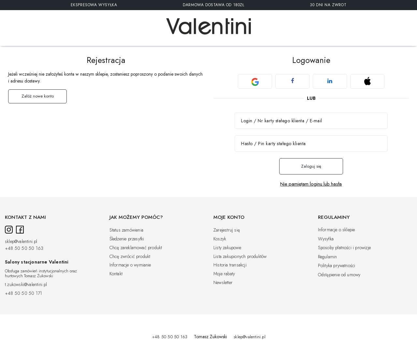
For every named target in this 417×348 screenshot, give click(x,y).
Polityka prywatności (336, 265)
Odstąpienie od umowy (339, 275)
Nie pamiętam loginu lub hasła (311, 184)
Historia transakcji (230, 265)
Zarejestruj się (226, 230)
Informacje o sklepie (336, 230)
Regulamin (327, 257)
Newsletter (223, 282)
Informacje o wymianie (130, 265)
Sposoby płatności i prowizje (344, 247)
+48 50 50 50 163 (24, 248)
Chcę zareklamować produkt (135, 247)
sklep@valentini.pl (21, 241)
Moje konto (228, 217)
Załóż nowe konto (38, 96)
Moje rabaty (224, 274)
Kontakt (115, 274)
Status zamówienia (126, 230)
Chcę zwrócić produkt (130, 256)
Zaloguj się (311, 166)
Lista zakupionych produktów (239, 256)
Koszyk (219, 239)
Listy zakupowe (227, 247)
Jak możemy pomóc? (136, 217)
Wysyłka (326, 239)
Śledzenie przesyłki (126, 239)
